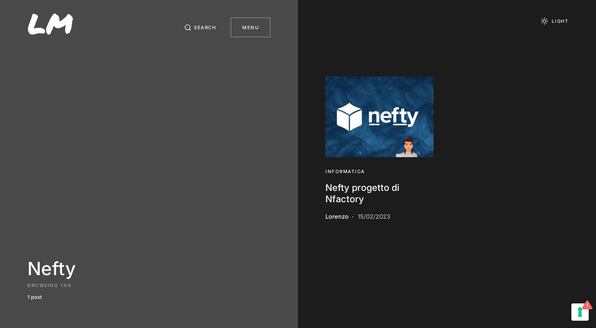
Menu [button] (250, 27)
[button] (200, 27)
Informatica (345, 171)
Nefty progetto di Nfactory (362, 193)
